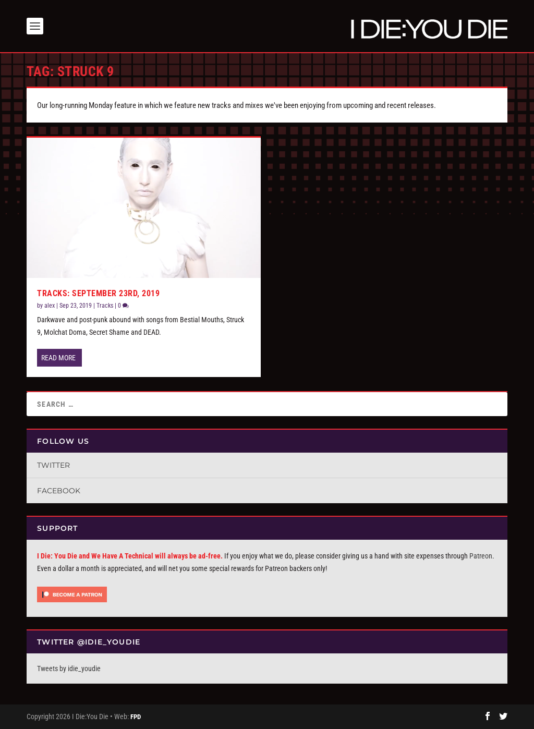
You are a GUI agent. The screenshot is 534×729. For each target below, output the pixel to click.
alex (49, 305)
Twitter (53, 465)
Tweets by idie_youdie (69, 668)
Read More (58, 358)
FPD (135, 717)
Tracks (104, 305)
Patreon (480, 556)
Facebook (58, 490)
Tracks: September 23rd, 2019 (98, 293)
